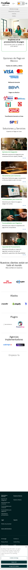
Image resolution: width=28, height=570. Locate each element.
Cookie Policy (17, 542)
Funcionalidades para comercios (6, 507)
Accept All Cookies (14, 566)
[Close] (26, 546)
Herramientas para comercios (5, 503)
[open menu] (26, 3)
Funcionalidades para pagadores (6, 510)
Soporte (15, 520)
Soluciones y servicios (14, 11)
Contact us (16, 538)
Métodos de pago (14, 9)
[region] (14, 557)
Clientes (14, 13)
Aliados (14, 16)
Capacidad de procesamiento (4, 514)
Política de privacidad (6, 524)
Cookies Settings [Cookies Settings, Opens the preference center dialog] (14, 558)
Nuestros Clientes (18, 496)
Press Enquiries (4, 545)
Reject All (14, 562)
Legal (2, 520)
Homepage (3, 538)
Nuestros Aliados (17, 499)
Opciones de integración (4, 499)
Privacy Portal (4, 542)
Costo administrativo (6, 528)
